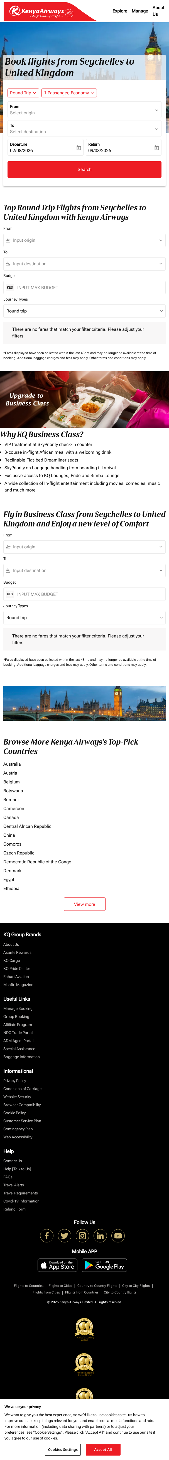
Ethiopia (11, 888)
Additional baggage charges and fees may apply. (53, 358)
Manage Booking (18, 1008)
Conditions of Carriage (22, 1088)
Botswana (13, 790)
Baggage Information (21, 1057)
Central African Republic (27, 826)
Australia (12, 764)
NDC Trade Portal (18, 1032)
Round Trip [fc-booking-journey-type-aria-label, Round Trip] (20, 92)
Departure (18, 144)
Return (94, 144)
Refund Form (14, 1209)
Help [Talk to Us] (17, 1169)
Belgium (11, 782)
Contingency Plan (18, 1129)
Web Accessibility (17, 1137)
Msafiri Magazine (18, 984)
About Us (158, 11)
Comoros (12, 844)
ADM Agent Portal (18, 1040)
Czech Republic (18, 853)
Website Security (17, 1097)
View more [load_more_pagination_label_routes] (84, 904)
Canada (11, 817)
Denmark (12, 870)
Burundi (11, 799)
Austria (10, 773)
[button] (69, 93)
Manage (140, 11)
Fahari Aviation (16, 976)
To (12, 125)
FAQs (8, 1177)
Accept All (103, 1449)
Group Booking (16, 1016)
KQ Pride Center (16, 968)
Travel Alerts (13, 1185)
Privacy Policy (14, 1080)
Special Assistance (19, 1049)
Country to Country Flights (97, 1286)
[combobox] (87, 240)
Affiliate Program (17, 1024)
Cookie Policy (14, 1113)
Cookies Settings (63, 1449)
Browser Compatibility (22, 1105)
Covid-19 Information (21, 1201)
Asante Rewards (17, 952)
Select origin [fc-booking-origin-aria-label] (22, 112)
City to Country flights (120, 1292)
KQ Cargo (11, 960)
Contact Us (12, 1161)
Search (85, 169)
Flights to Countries (28, 1286)
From (14, 106)
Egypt (8, 879)
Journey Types (15, 299)
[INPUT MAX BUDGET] (88, 287)
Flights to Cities (60, 1286)
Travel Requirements (20, 1193)
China (9, 835)
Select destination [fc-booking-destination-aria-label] (28, 131)
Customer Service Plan (22, 1121)
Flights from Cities (46, 1292)
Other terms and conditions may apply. (117, 358)
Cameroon (13, 808)
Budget (9, 275)
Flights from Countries (82, 1292)
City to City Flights (136, 1286)
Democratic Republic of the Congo (37, 861)
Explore (119, 11)
